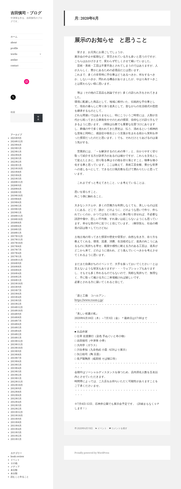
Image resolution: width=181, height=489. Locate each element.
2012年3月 (16, 405)
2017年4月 (16, 253)
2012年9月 (16, 388)
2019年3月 (16, 209)
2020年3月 (16, 192)
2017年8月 (16, 246)
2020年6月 (16, 188)
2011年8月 (16, 422)
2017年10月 (17, 242)
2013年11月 (17, 344)
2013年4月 (16, 368)
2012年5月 (16, 398)
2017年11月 (17, 239)
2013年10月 (17, 347)
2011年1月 (16, 439)
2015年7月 (16, 290)
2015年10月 (17, 283)
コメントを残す (119, 428)
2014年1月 (16, 337)
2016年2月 (16, 276)
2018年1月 (16, 232)
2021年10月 (17, 168)
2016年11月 (17, 259)
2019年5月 (16, 205)
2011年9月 (16, 418)
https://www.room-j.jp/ (89, 300)
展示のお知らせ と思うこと (111, 39)
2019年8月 (16, 198)
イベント (15, 459)
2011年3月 (16, 432)
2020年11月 (17, 182)
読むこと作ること (20, 476)
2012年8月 (16, 391)
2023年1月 (16, 151)
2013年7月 (16, 357)
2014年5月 (16, 327)
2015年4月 (16, 297)
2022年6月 (16, 154)
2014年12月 (17, 307)
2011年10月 (17, 415)
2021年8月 (16, 171)
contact (15, 65)
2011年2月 (16, 435)
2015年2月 (16, 303)
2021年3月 (16, 178)
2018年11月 (17, 215)
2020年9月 (16, 185)
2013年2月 (16, 374)
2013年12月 (17, 341)
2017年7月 (16, 249)
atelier (14, 59)
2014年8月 (16, 317)
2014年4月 (16, 330)
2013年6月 (16, 361)
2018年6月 (16, 226)
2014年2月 (16, 334)
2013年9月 (16, 351)
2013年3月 (16, 371)
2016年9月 (16, 263)
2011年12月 (17, 412)
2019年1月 (16, 212)
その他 (14, 463)
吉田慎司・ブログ (26, 12)
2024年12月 (17, 141)
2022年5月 (16, 158)
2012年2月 (16, 408)
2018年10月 (17, 219)
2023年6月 (16, 144)
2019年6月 (16, 202)
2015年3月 (16, 300)
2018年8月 (16, 222)
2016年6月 (16, 269)
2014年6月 (16, 324)
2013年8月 (16, 354)
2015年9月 (16, 286)
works (14, 54)
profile (14, 48)
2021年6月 (16, 175)
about (14, 42)
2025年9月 (16, 138)
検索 (13, 112)
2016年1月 (16, 280)
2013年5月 (16, 364)
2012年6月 (16, 395)
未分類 (14, 470)
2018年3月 (16, 229)
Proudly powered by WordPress (92, 452)
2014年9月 (16, 313)
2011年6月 (16, 425)
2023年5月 (16, 148)
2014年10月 (17, 310)
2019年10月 (17, 195)
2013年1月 (16, 378)
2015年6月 (16, 293)
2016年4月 (16, 273)
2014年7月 (16, 320)
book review (17, 456)
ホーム (14, 36)
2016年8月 (16, 266)
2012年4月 (16, 401)
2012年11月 (17, 381)
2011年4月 (16, 429)
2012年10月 (17, 385)
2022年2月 (16, 161)
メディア (15, 466)
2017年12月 (17, 236)
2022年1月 (16, 165)
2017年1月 (16, 256)
